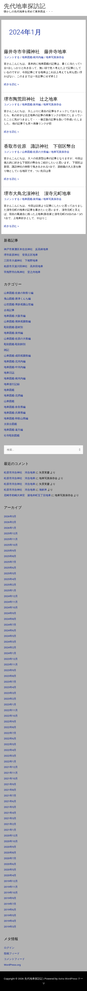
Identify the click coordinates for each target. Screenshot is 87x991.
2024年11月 (11, 601)
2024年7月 (10, 624)
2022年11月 (11, 710)
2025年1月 (10, 590)
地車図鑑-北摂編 (13, 395)
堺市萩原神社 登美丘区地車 (21, 254)
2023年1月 (10, 704)
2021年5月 (10, 806)
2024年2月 (10, 647)
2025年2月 (10, 584)
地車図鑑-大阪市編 (15, 315)
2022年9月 (10, 721)
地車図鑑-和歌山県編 (16, 418)
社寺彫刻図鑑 (12, 435)
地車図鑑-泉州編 (31, 104)
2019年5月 (10, 915)
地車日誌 (9, 372)
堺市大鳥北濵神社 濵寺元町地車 (37, 193)
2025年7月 (10, 561)
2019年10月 (11, 892)
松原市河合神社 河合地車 (19, 472)
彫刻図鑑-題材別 (13, 327)
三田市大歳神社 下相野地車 (21, 260)
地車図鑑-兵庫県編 (15, 412)
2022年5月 (10, 744)
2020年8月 (10, 852)
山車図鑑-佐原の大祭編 (35, 151)
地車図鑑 (9, 389)
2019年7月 (10, 903)
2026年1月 (10, 527)
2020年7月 (10, 858)
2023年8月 (10, 675)
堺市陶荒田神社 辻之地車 (31, 99)
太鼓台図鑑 (10, 423)
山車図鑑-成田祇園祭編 (17, 355)
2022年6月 (10, 738)
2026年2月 (10, 522)
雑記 (6, 349)
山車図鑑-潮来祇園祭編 (17, 321)
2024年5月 (10, 635)
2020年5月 (10, 869)
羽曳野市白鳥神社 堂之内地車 (22, 271)
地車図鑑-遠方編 (13, 429)
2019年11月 (11, 886)
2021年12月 (11, 767)
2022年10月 (11, 715)
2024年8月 (10, 618)
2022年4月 (10, 749)
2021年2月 (10, 824)
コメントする (12, 57)
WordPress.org (12, 964)
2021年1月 (10, 829)
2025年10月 (11, 544)
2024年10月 (11, 607)
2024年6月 (10, 630)
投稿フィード (12, 953)
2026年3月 (10, 516)
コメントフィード (14, 958)
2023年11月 (11, 664)
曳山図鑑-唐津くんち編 (17, 298)
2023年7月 (10, 681)
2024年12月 (11, 596)
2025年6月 (10, 567)
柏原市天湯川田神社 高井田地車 (23, 266)
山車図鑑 (9, 401)
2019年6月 (10, 909)
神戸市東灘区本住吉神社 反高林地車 (26, 249)
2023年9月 (10, 670)
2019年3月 (10, 926)
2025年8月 (10, 556)
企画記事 (9, 310)
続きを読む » (11, 84)
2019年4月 (10, 920)
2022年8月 (10, 727)
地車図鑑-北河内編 (15, 361)
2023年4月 (10, 687)
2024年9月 (10, 613)
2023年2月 (10, 698)
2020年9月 (10, 846)
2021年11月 (11, 772)
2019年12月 (11, 881)
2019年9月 (10, 898)
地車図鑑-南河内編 (33, 57)
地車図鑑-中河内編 (15, 367)
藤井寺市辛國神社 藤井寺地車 (35, 51)
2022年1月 (10, 761)
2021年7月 (10, 795)
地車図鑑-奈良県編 (15, 406)
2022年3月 (10, 755)
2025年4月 (10, 579)
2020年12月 (11, 835)
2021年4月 (10, 812)
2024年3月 (10, 641)
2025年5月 (10, 573)
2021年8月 (10, 789)
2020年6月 (10, 864)
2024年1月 (10, 653)
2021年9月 (10, 784)
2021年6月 (10, 801)
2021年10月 (11, 778)
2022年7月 (10, 732)
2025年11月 (11, 539)
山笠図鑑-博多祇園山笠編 (18, 304)
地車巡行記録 (12, 384)
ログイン (9, 947)
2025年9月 (10, 550)
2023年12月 (11, 658)
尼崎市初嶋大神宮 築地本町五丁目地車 (27, 495)
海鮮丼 (43, 489)
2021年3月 (10, 818)
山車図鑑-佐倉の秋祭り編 (18, 292)
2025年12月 (11, 533)
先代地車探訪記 (24, 6)
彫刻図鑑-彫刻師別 (15, 344)
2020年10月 (11, 841)
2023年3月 (10, 692)
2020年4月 (10, 875)
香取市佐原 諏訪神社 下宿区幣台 (39, 146)
